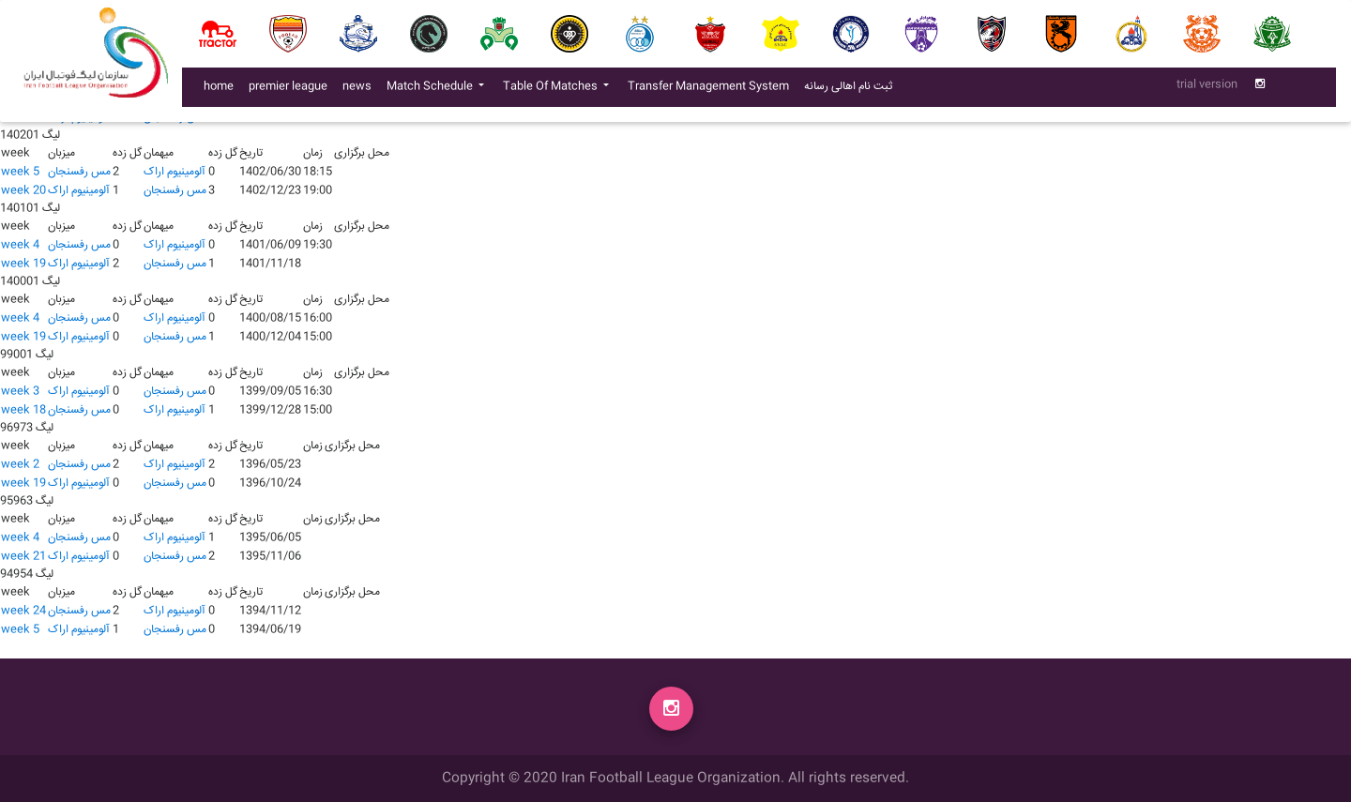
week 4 (20, 245)
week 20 (23, 191)
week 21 (23, 557)
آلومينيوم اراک (174, 172)
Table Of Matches (551, 90)
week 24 (23, 611)
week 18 (23, 410)
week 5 (20, 172)
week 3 (20, 392)
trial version (1206, 89)
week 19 (23, 264)
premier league (288, 90)
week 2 (20, 465)
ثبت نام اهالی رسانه (852, 90)
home (219, 90)
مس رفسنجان (79, 172)
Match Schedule (431, 90)
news (360, 90)
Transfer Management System (712, 90)
